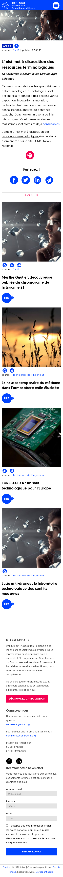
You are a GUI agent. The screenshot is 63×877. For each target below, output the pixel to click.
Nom (9, 813)
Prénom (10, 801)
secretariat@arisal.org (18, 724)
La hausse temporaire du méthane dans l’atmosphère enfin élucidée (31, 385)
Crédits (6, 867)
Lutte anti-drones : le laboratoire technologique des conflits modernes (29, 588)
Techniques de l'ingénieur (28, 374)
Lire (6, 298)
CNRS (16, 50)
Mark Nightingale (44, 871)
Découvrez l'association (27, 698)
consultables (51, 124)
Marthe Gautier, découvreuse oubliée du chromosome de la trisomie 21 (27, 282)
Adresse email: (14, 789)
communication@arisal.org (21, 735)
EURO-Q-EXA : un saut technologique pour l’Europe (26, 485)
